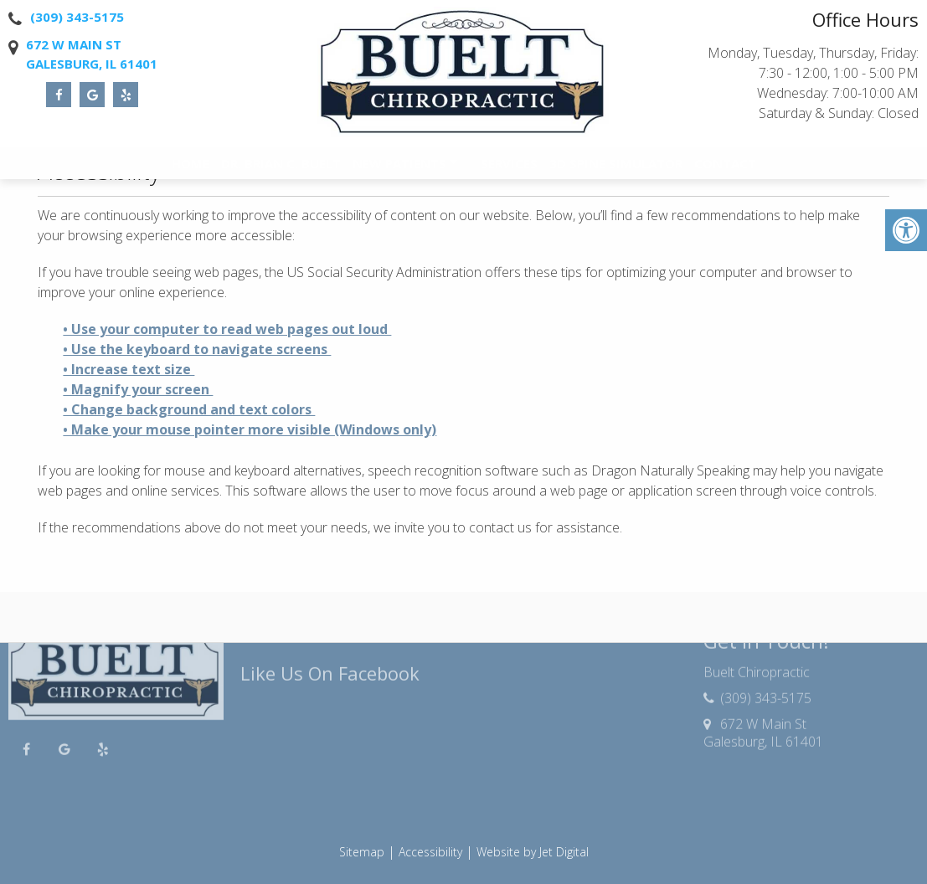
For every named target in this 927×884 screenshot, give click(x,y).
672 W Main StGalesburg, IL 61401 (91, 54)
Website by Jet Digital (532, 852)
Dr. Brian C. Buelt (281, 167)
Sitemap (361, 852)
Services (509, 167)
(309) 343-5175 (77, 16)
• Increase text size (128, 369)
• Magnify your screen (138, 389)
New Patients (399, 167)
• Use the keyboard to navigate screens (197, 349)
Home (190, 167)
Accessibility (430, 852)
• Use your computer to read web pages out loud (227, 329)
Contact (725, 167)
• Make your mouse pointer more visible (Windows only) (249, 429)
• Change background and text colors (189, 409)
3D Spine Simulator (615, 167)
